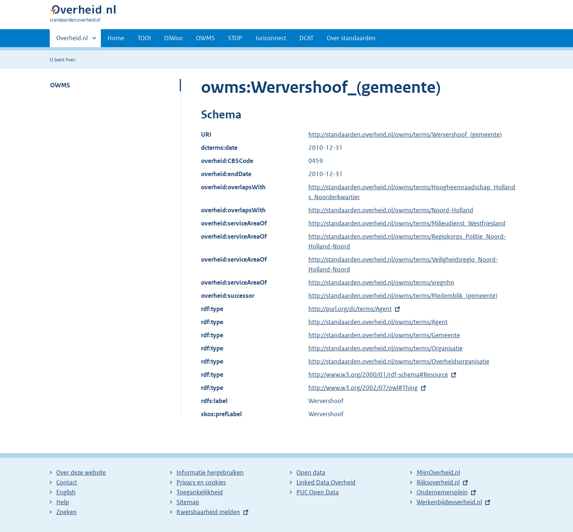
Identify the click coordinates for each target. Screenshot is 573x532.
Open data (310, 472)
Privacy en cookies (201, 482)
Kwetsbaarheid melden (208, 512)
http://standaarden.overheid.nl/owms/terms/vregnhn (381, 282)
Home (115, 38)
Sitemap (188, 502)
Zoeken (66, 512)
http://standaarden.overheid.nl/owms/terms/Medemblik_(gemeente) (402, 296)
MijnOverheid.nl (438, 472)
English (66, 492)
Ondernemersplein (442, 492)
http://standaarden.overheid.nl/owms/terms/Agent (378, 322)
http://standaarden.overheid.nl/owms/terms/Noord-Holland (390, 210)
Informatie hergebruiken (210, 472)
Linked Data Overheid (326, 482)
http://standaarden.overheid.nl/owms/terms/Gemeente (384, 335)
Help (62, 502)
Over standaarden (351, 38)
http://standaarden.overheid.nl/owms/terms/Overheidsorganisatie (398, 361)
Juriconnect (270, 38)
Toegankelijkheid (200, 492)
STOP (235, 38)
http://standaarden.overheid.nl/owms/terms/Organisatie (385, 348)
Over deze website (81, 472)
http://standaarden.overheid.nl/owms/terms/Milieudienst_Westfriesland (406, 223)
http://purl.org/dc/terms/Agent (350, 309)
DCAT (306, 38)
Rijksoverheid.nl (438, 482)
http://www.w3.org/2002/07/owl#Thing (363, 388)
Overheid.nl (72, 40)
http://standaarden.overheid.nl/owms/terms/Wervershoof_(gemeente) (405, 134)
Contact (66, 482)
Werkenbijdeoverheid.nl (449, 502)
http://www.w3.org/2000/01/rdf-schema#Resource (378, 374)
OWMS (205, 38)
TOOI (144, 38)
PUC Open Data (317, 492)
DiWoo (173, 38)
